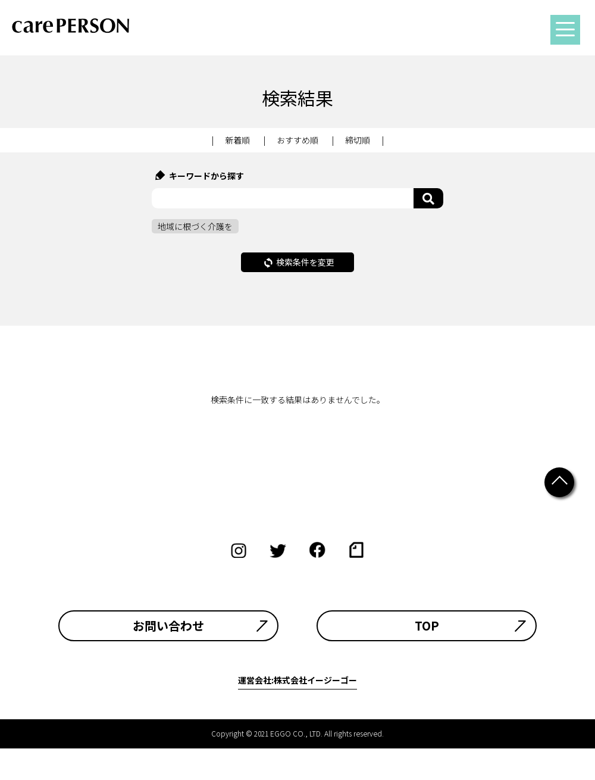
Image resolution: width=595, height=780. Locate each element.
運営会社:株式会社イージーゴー (297, 680)
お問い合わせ (168, 625)
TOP (427, 625)
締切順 (357, 140)
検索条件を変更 (299, 262)
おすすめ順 (297, 140)
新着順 (237, 140)
